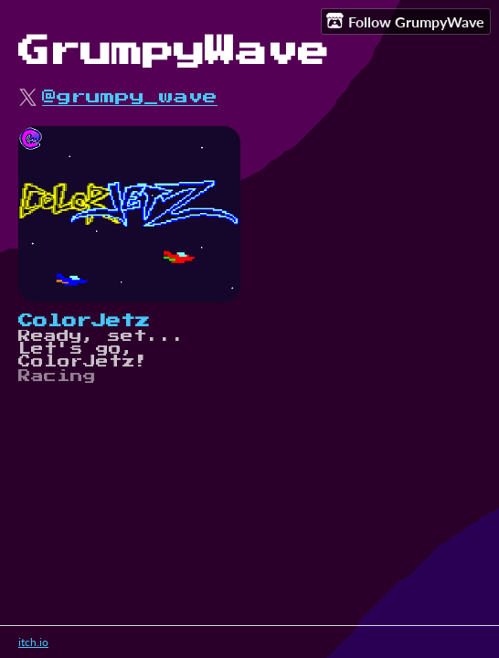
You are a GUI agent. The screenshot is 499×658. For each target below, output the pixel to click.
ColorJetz (84, 320)
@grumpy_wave (130, 97)
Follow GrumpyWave (405, 21)
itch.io (33, 642)
